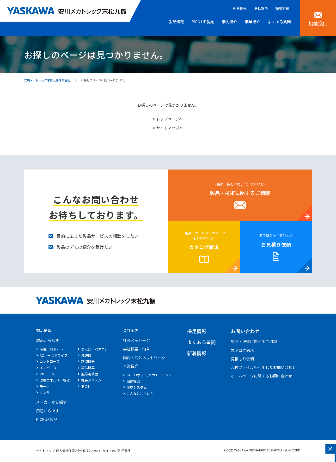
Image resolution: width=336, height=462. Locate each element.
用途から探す (47, 412)
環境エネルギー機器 (55, 381)
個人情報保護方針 (77, 452)
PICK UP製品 (203, 21)
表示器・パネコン (94, 350)
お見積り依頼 (276, 244)
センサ (45, 393)
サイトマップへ (169, 128)
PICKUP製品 (46, 420)
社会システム (91, 381)
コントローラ (50, 362)
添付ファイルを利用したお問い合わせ (263, 367)
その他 (86, 387)
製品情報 (176, 21)
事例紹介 (229, 21)
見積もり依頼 (242, 359)
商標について (109, 452)
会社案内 (261, 8)
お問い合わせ (245, 331)
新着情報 (240, 8)
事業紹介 (252, 21)
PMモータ (47, 375)
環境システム (137, 388)
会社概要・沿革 (136, 350)
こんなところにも (140, 394)
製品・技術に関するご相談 (240, 193)
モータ (45, 387)
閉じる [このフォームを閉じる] (330, 449)
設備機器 (88, 368)
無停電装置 (89, 375)
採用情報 (282, 8)
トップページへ (169, 119)
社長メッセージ (136, 341)
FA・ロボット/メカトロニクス (149, 376)
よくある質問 (279, 21)
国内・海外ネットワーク (144, 359)
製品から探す (47, 341)
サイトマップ (45, 452)
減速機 (86, 356)
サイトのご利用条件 (143, 452)
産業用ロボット (51, 350)
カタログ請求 (204, 247)
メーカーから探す (51, 403)
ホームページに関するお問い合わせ (261, 376)
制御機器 (88, 362)
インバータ (48, 368)
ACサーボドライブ (53, 356)
